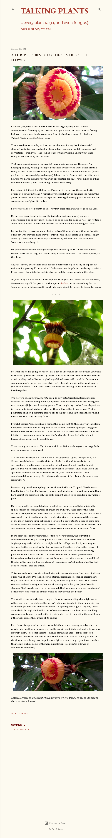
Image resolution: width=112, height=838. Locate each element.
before (64, 283)
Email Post (23, 713)
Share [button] (13, 713)
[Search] (99, 9)
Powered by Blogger (56, 823)
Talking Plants (54, 11)
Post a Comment (20, 729)
